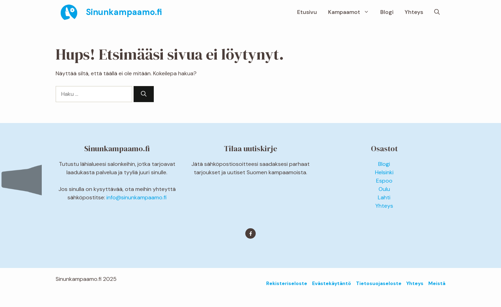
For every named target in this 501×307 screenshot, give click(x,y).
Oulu (384, 189)
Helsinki (384, 172)
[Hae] (144, 94)
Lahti (384, 197)
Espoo (384, 180)
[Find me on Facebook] (250, 233)
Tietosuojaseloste (378, 283)
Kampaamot (351, 12)
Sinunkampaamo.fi (124, 12)
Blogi (386, 12)
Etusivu (307, 12)
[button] (437, 12)
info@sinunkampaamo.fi (136, 197)
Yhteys (414, 12)
